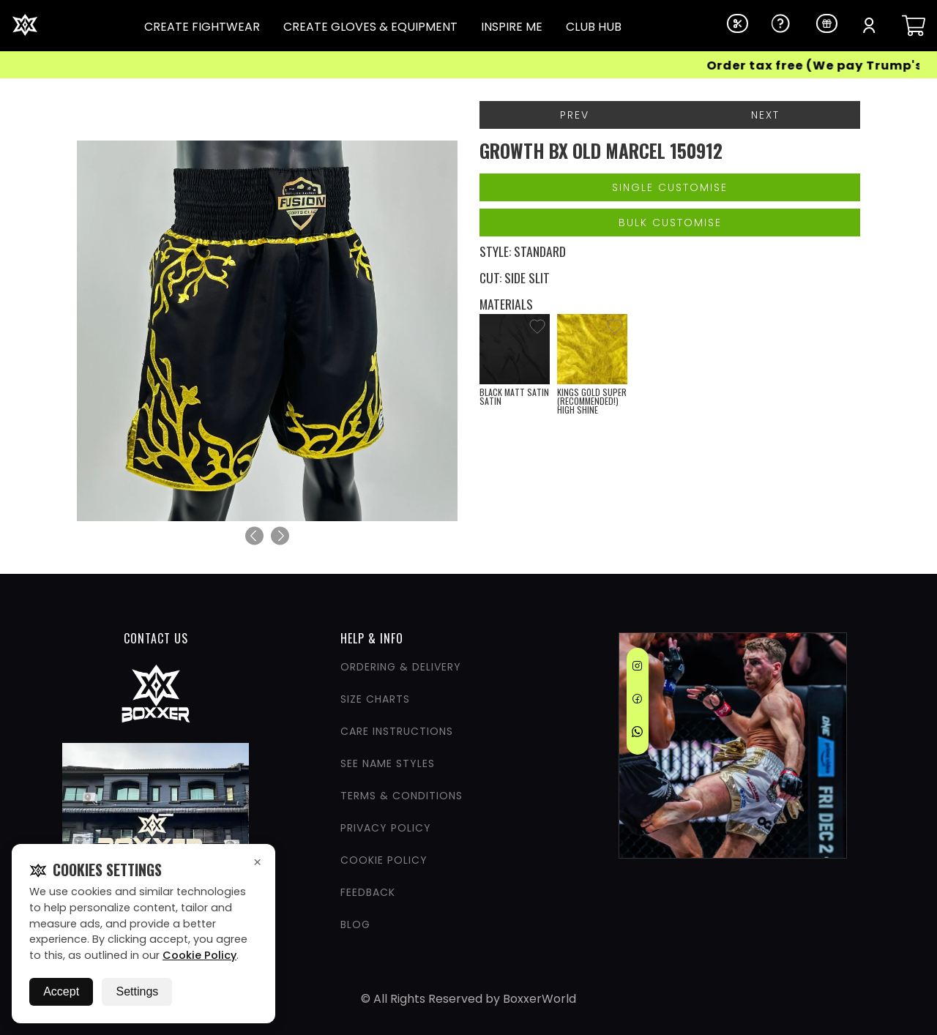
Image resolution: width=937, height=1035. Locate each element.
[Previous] (254, 536)
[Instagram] (637, 668)
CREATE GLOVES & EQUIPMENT (370, 26)
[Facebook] (637, 701)
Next (765, 115)
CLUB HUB (593, 26)
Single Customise (670, 187)
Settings (137, 991)
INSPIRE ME (511, 26)
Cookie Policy (199, 955)
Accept (61, 991)
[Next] (280, 536)
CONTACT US (156, 638)
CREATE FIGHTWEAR (202, 26)
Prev (574, 115)
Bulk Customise (670, 222)
